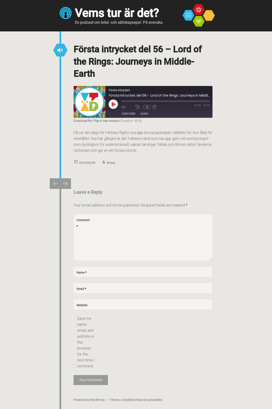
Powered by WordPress (89, 400)
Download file (83, 120)
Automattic (154, 400)
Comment (83, 223)
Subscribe (128, 113)
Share (144, 113)
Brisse (111, 162)
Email (81, 289)
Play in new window (107, 120)
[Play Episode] (113, 104)
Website (82, 305)
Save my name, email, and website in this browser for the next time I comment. (86, 342)
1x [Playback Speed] (147, 106)
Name (81, 272)
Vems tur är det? (117, 13)
